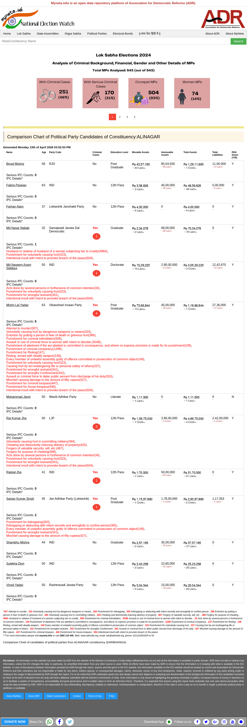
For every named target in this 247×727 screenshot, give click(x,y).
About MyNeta (235, 33)
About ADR (212, 33)
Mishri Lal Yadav (17, 305)
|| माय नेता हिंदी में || (149, 33)
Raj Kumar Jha (16, 418)
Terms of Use (95, 696)
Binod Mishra (15, 163)
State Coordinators (56, 696)
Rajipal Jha (13, 472)
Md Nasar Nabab (17, 228)
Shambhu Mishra (17, 542)
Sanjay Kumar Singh (20, 498)
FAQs (112, 696)
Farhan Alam (15, 206)
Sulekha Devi (15, 563)
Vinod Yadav (14, 585)
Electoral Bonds (123, 33)
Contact (77, 696)
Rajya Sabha (73, 33)
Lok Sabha (24, 33)
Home (7, 33)
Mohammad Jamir (18, 396)
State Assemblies (48, 33)
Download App (154, 721)
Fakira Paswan (16, 185)
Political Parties (97, 33)
